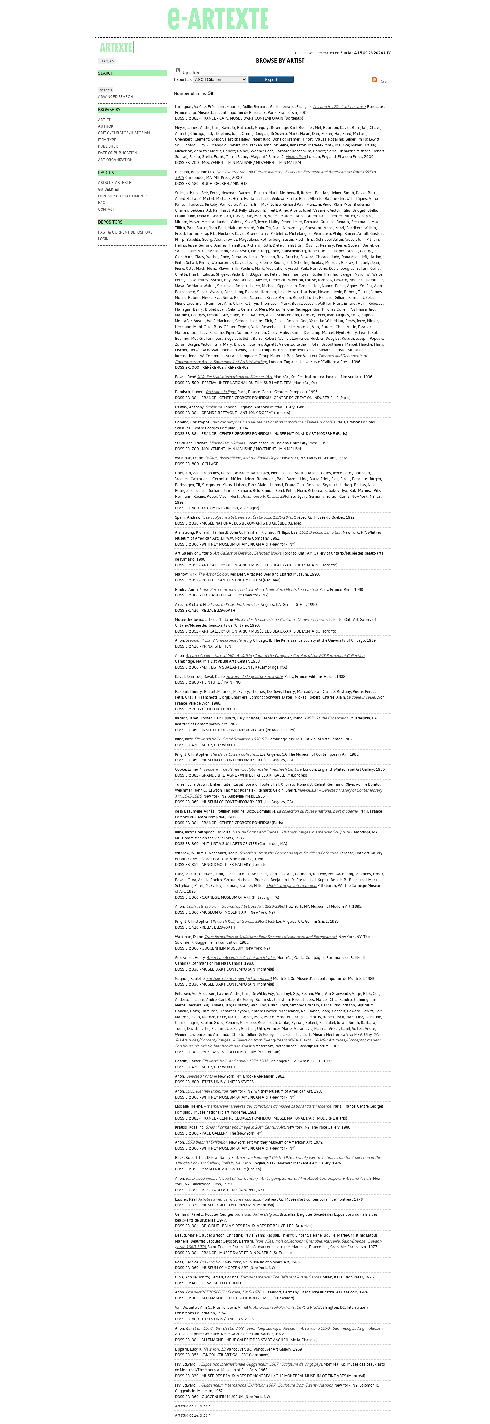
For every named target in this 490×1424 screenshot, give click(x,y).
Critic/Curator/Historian (124, 133)
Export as (183, 79)
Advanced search (115, 96)
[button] (271, 79)
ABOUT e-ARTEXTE (114, 182)
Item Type (107, 139)
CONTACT (106, 209)
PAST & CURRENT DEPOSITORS (125, 232)
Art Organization (115, 159)
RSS (378, 81)
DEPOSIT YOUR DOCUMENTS (123, 196)
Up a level (188, 72)
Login (103, 238)
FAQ (101, 202)
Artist (104, 119)
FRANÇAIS (106, 61)
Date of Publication (117, 153)
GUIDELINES (108, 189)
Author (105, 126)
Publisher (108, 146)
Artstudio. (183, 1406)
